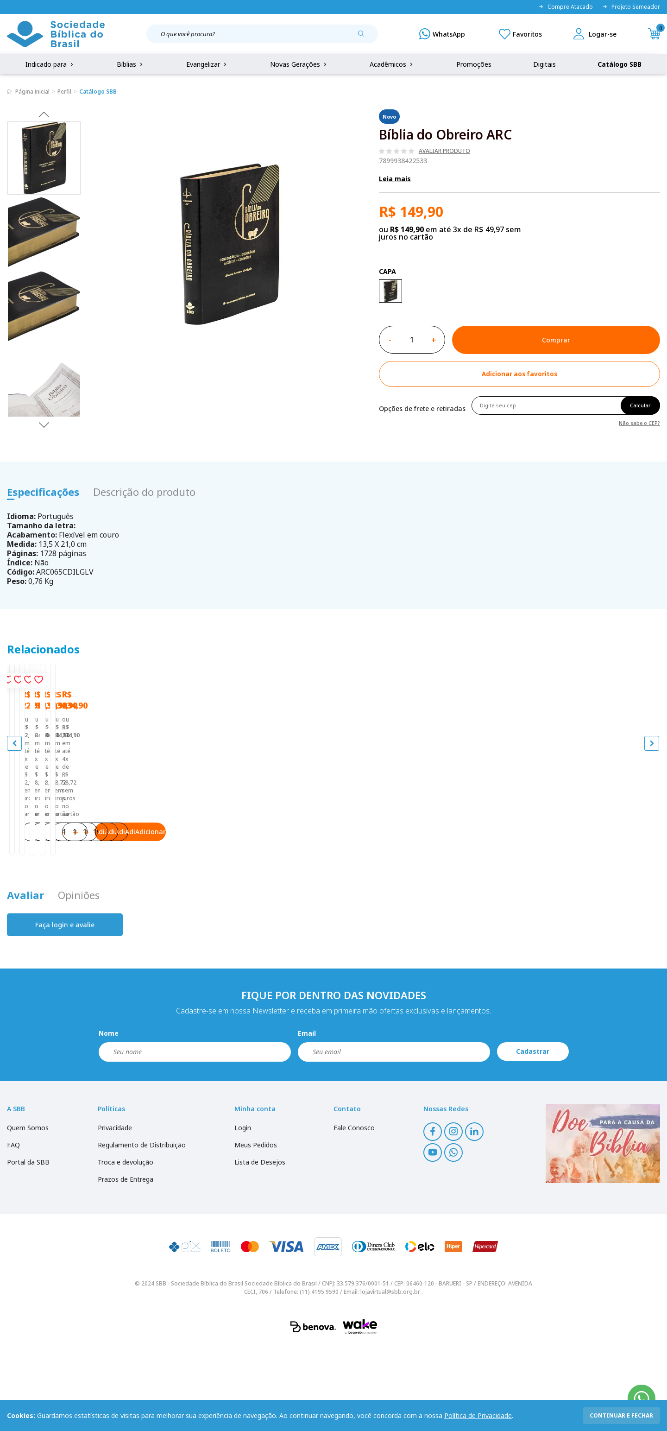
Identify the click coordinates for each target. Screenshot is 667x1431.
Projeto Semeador (631, 7)
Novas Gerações (299, 64)
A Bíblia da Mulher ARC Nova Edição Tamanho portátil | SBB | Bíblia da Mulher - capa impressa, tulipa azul (250, 845)
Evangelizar (207, 64)
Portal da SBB (28, 1247)
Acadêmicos (392, 64)
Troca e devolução (125, 1247)
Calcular (640, 405)
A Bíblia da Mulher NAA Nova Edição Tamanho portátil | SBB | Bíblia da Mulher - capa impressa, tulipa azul (413, 845)
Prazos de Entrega (125, 1264)
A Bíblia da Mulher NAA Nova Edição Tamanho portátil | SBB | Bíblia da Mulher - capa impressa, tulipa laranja (577, 845)
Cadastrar (532, 1137)
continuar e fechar (621, 1415)
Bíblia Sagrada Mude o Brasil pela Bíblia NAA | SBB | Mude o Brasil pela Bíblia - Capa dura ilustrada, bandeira (82, 845)
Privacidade (115, 1213)
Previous (44, 114)
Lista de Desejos (259, 1247)
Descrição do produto (144, 492)
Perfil (64, 91)
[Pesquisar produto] (364, 37)
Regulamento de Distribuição (142, 1230)
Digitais (544, 64)
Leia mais (395, 178)
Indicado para (50, 64)
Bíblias (131, 64)
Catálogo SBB (620, 64)
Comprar (556, 340)
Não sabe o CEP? (639, 422)
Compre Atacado (565, 7)
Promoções (473, 64)
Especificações (43, 492)
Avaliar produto (444, 151)
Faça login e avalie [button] (64, 1010)
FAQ (13, 1230)
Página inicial (32, 91)
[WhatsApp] (442, 33)
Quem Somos (28, 1213)
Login (242, 1213)
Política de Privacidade (478, 1415)
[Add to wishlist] (519, 374)
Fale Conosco (354, 1213)
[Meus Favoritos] (520, 33)
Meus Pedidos (255, 1230)
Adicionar (125, 908)
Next (44, 424)
